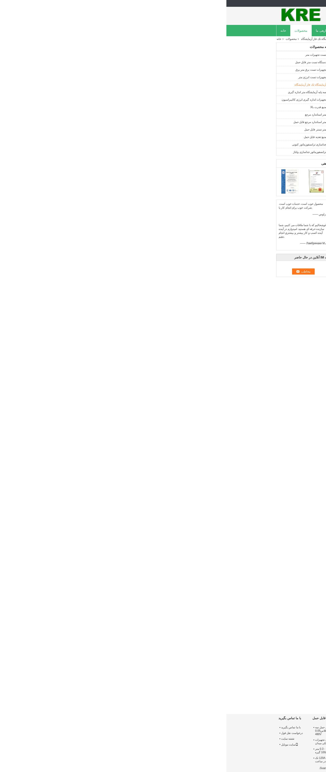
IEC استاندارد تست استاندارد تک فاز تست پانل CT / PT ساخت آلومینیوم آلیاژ (261, 697)
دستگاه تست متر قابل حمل (84, 62)
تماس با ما (167, 30)
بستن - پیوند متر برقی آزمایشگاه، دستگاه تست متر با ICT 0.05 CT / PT (159, 731)
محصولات (74, 30)
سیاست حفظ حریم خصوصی (260, 768)
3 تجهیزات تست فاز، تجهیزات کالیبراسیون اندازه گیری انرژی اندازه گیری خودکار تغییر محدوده (215, 740)
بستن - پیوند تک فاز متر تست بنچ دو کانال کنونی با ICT (158, 695)
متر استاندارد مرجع (89, 114)
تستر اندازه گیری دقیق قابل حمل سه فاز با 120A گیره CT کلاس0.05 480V (109, 731)
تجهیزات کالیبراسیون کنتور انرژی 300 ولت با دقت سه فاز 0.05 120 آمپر (159, 761)
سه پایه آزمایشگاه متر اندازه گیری (81, 92)
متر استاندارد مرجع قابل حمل (83, 122)
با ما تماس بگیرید (64, 727)
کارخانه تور (119, 30)
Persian (269, 3)
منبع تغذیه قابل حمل (88, 137)
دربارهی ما (96, 30)
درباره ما (256, 727)
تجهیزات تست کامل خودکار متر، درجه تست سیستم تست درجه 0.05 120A (192, 697)
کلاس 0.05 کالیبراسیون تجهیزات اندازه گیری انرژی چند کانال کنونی (159, 741)
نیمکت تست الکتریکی (163, 575)
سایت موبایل (63, 744)
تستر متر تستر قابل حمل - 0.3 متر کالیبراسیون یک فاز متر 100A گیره (109, 750)
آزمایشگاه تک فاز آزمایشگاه (90, 39)
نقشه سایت (61, 738)
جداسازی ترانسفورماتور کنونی (83, 144)
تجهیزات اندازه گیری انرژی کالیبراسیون (77, 99)
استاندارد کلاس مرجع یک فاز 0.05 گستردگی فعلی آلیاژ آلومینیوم (215, 729)
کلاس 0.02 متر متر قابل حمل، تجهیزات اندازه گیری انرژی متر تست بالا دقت (213, 750)
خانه (57, 30)
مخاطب (124, 116)
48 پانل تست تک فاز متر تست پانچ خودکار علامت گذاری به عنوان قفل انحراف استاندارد (226, 697)
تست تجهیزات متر (89, 54)
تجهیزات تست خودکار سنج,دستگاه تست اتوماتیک (206, 575)
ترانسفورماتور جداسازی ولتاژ (83, 152)
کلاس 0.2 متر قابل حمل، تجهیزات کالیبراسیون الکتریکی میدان (108, 741)
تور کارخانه (258, 733)
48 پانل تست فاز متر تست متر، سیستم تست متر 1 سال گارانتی (158, 750)
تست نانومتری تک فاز (248, 575)
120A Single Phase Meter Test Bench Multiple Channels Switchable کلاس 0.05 (125, 697)
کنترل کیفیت (143, 30)
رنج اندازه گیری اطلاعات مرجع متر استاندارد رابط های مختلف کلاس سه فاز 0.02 (215, 759)
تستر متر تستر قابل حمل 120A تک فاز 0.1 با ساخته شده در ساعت (108, 759)
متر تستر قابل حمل (89, 129)
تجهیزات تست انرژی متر (86, 77)
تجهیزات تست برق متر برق (84, 69)
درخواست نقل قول (195, 30)
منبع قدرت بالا (92, 107)
